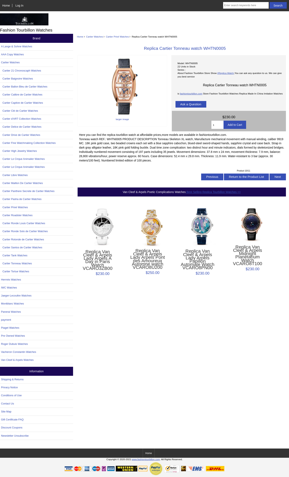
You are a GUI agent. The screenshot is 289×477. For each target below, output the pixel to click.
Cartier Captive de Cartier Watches (22, 102)
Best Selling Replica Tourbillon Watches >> (213, 192)
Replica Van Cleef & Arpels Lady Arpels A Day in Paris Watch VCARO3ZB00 (97, 260)
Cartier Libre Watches (14, 175)
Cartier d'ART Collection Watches (21, 118)
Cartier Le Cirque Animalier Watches (23, 158)
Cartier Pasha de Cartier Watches (21, 199)
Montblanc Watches (12, 303)
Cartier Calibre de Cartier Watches (21, 94)
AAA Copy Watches (12, 54)
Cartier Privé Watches (117, 36)
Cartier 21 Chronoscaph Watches (21, 70)
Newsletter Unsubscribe (15, 435)
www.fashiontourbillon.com (146, 459)
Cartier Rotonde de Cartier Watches (22, 239)
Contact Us (7, 403)
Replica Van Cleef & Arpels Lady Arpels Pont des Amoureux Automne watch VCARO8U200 (147, 259)
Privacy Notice (9, 387)
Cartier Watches (94, 36)
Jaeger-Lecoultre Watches (16, 295)
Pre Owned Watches (13, 335)
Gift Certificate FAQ (12, 419)
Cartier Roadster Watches (16, 215)
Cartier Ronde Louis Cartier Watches (23, 223)
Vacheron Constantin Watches (18, 351)
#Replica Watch (225, 73)
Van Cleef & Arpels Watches (17, 359)
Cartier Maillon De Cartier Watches (22, 183)
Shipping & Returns (12, 379)
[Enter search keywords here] (246, 5)
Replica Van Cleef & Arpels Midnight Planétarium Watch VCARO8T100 (247, 255)
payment (6, 319)
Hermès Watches (11, 279)
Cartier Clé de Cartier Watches (19, 110)
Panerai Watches (11, 311)
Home (6, 5)
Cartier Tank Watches (14, 255)
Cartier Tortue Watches (15, 271)
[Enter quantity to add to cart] (217, 125)
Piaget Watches (10, 327)
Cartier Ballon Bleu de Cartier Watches (24, 86)
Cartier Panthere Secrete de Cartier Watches (27, 191)
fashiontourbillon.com (191, 93)
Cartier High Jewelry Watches (19, 150)
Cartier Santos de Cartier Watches (21, 247)
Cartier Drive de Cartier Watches (20, 134)
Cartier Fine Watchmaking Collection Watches (28, 142)
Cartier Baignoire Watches (17, 78)
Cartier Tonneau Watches (16, 263)
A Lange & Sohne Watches (16, 46)
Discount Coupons (11, 427)
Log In (19, 5)
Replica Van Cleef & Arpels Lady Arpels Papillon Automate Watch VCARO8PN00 (197, 259)
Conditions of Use (11, 395)
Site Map (6, 411)
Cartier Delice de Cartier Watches (21, 126)
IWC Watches (9, 287)
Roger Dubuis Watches (14, 343)
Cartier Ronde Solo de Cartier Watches (24, 231)
